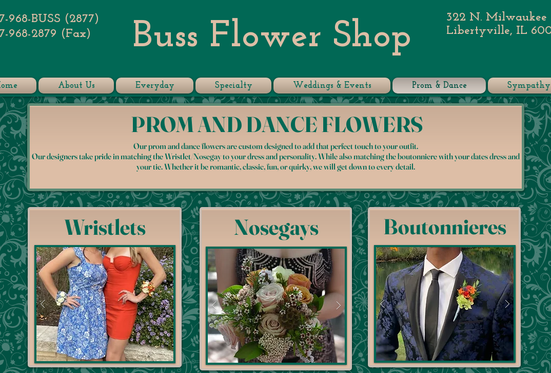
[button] (104, 304)
